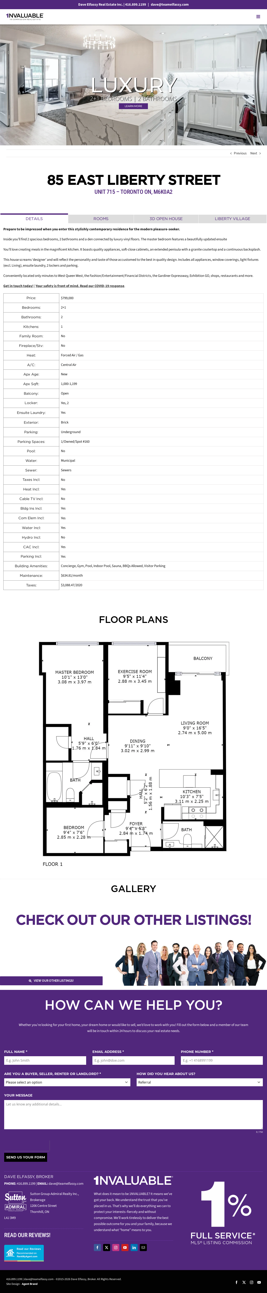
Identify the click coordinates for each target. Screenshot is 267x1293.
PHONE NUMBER (197, 1052)
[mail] (143, 1247)
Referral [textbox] (144, 1082)
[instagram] (115, 1247)
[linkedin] (134, 1247)
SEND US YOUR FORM (25, 1157)
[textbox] (63, 1082)
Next (253, 153)
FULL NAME (15, 1052)
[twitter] (106, 1247)
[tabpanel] (133, 408)
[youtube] (124, 1247)
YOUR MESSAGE (18, 1095)
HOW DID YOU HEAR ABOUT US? (166, 1074)
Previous (240, 153)
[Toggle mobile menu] (258, 16)
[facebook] (97, 1247)
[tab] (34, 218)
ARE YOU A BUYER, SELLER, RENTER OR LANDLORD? (52, 1074)
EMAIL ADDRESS (108, 1052)
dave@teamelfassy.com (169, 4)
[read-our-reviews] (24, 1246)
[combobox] (67, 1082)
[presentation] (26, 1145)
